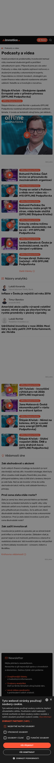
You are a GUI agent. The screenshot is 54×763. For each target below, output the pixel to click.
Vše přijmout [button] (27, 745)
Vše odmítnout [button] (27, 752)
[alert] (27, 381)
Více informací (45, 717)
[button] (27, 721)
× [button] (51, 700)
